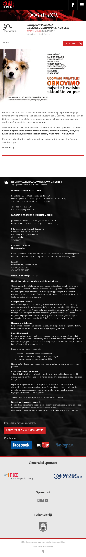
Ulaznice (74, 43)
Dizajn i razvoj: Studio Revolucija (43, 546)
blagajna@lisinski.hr (25, 210)
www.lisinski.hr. (64, 307)
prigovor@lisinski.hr (43, 359)
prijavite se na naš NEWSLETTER (24, 430)
